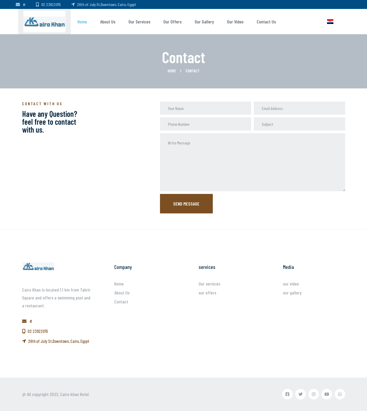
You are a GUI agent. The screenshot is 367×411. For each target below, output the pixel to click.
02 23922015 (48, 4)
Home (82, 21)
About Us (122, 292)
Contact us (266, 21)
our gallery (204, 21)
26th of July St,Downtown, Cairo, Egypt (103, 4)
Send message (186, 204)
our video (235, 21)
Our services (139, 21)
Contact (121, 301)
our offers (172, 21)
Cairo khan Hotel (74, 394)
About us (107, 21)
